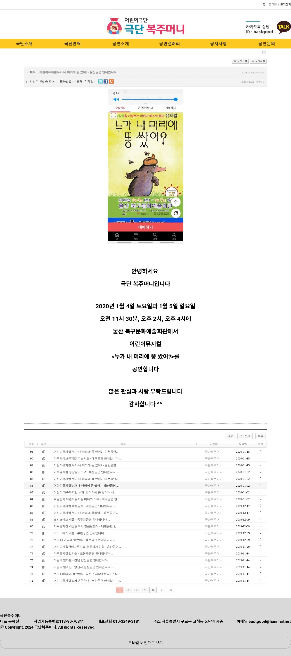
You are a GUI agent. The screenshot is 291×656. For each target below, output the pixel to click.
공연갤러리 (169, 43)
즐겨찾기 (285, 4)
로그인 (273, 4)
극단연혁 (72, 43)
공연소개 (121, 43)
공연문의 (267, 43)
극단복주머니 (48, 81)
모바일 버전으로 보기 (145, 642)
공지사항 (218, 43)
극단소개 (24, 43)
